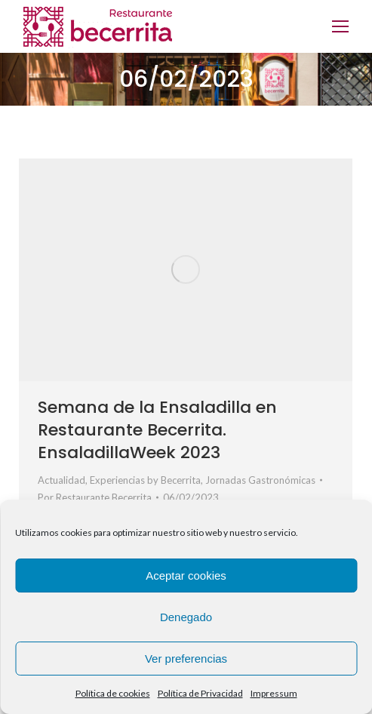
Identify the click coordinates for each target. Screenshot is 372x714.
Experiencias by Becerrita (145, 480)
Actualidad (61, 480)
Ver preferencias (186, 658)
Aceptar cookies (186, 575)
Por (95, 497)
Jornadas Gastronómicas (260, 480)
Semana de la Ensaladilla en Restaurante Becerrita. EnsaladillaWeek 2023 (157, 429)
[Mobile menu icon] (340, 26)
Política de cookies (112, 693)
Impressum (274, 693)
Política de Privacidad (200, 693)
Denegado (186, 617)
